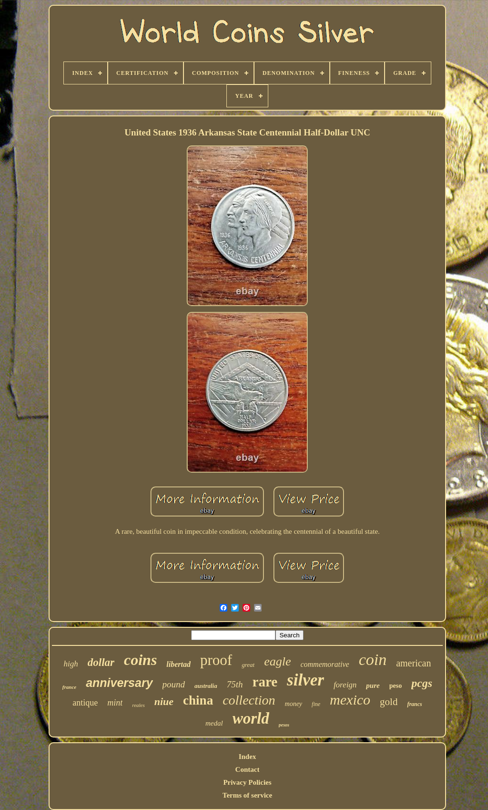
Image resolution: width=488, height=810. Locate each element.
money (294, 703)
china (198, 700)
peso (395, 685)
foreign (345, 684)
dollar (101, 662)
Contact (247, 769)
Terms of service (247, 795)
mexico (350, 699)
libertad (178, 664)
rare (265, 681)
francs (414, 704)
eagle (277, 661)
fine (316, 704)
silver (305, 680)
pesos (284, 724)
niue (163, 701)
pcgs (421, 683)
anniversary (119, 682)
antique (85, 702)
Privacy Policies (247, 782)
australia (205, 685)
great (248, 664)
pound (174, 684)
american (413, 663)
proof (216, 660)
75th (235, 684)
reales (138, 705)
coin (373, 659)
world (251, 718)
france (69, 687)
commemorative (324, 664)
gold (388, 701)
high (71, 663)
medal (214, 723)
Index (247, 756)
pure (372, 685)
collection (249, 700)
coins (140, 659)
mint (114, 702)
